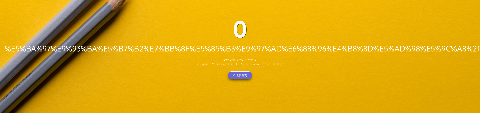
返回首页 (240, 75)
